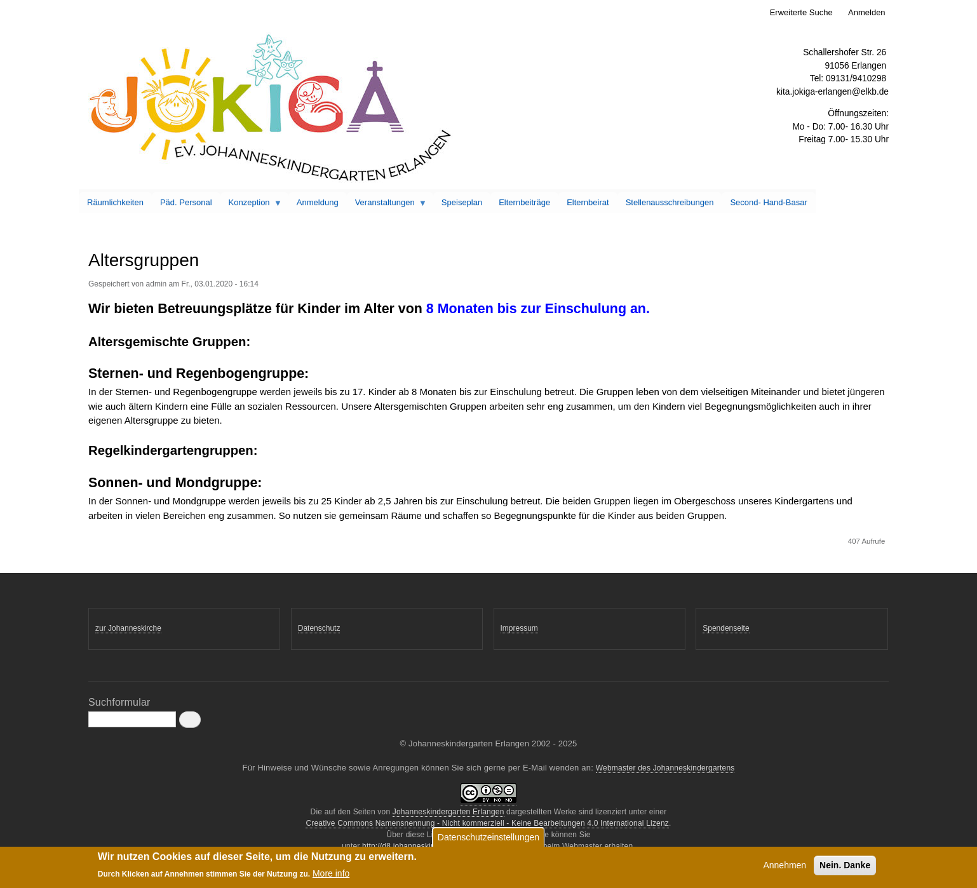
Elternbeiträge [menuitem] (524, 202)
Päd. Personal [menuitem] (186, 202)
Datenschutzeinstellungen (488, 840)
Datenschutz (319, 628)
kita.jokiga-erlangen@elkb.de (832, 92)
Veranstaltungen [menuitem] (387, 205)
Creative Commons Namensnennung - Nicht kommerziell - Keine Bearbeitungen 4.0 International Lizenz (487, 823)
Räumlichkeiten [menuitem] (115, 202)
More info (331, 876)
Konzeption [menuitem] (251, 205)
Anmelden (867, 12)
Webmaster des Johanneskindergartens (665, 768)
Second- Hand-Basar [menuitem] (768, 202)
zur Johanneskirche (128, 628)
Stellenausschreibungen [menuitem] (670, 202)
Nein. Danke (844, 868)
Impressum (519, 628)
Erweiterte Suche (801, 12)
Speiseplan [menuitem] (461, 202)
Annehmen (784, 868)
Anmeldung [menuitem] (318, 202)
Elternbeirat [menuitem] (588, 202)
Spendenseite (726, 628)
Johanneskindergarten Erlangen (448, 811)
